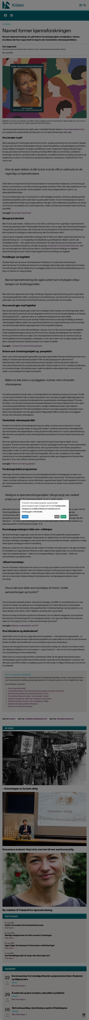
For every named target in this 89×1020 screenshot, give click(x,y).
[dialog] (44, 510)
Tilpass (25, 517)
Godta (63, 517)
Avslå (57, 517)
